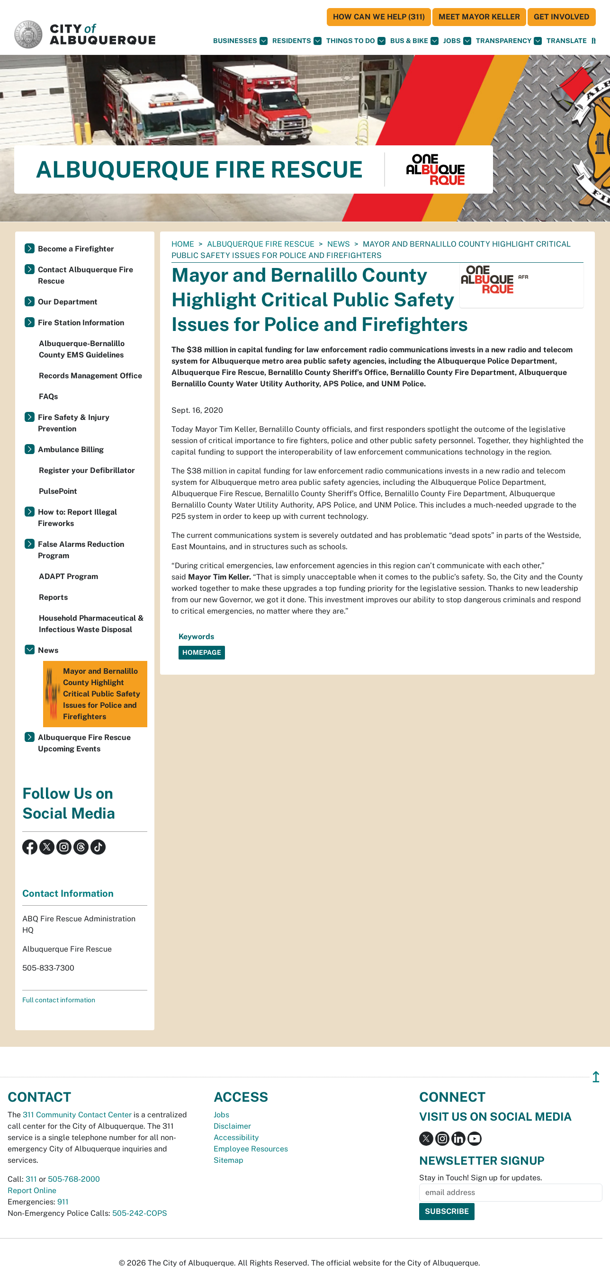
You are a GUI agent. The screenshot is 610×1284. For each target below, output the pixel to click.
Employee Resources (251, 1148)
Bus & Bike (414, 41)
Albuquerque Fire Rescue (260, 244)
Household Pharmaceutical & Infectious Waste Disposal (91, 624)
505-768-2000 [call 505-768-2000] (74, 1179)
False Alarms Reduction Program (81, 550)
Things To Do (356, 41)
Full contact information (58, 1000)
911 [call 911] (63, 1201)
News (338, 244)
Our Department (68, 301)
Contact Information (68, 893)
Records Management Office (90, 375)
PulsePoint (58, 491)
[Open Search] (594, 41)
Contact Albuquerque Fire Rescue (85, 275)
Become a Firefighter (76, 248)
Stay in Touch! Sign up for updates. (480, 1177)
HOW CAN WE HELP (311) (379, 16)
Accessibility (236, 1137)
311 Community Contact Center (77, 1114)
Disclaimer (232, 1126)
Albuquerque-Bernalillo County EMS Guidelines (82, 349)
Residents (297, 41)
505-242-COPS (139, 1213)
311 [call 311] (31, 1179)
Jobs (457, 41)
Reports (53, 597)
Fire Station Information (81, 322)
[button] (567, 41)
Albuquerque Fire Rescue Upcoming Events (84, 743)
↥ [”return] (596, 1077)
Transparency (509, 41)
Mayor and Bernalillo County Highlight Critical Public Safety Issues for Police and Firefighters (92, 694)
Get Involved (562, 16)
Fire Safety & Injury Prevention (73, 423)
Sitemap (228, 1160)
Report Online (32, 1190)
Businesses (240, 41)
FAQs (48, 396)
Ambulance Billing (71, 449)
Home (182, 244)
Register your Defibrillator (87, 470)
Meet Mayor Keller (479, 16)
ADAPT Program (68, 576)
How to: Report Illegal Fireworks (77, 518)
